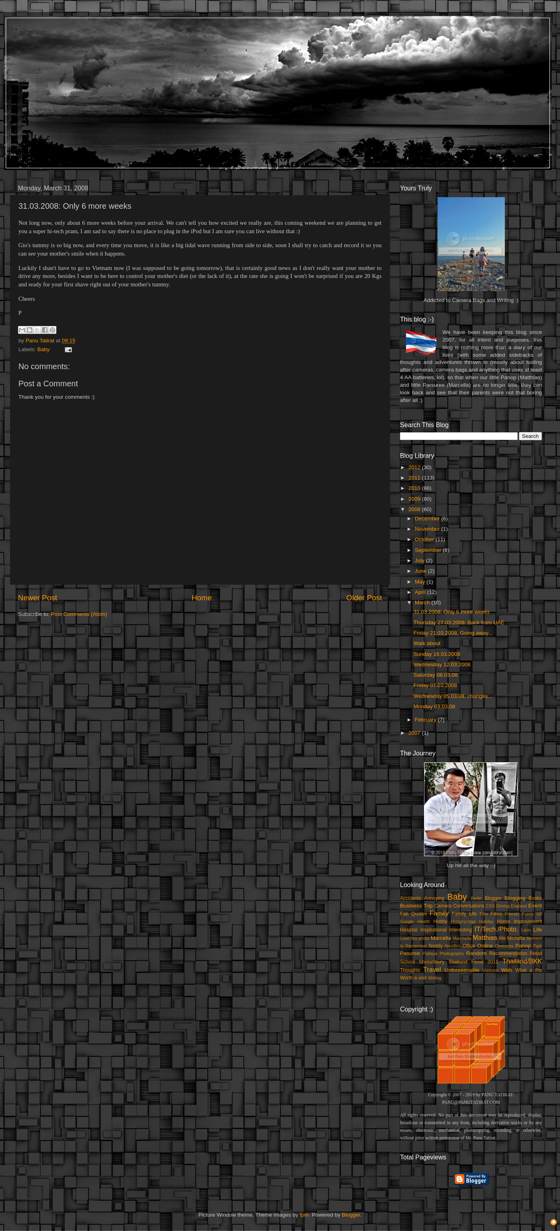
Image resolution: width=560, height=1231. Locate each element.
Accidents (410, 898)
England (519, 905)
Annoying (434, 898)
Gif (539, 913)
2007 (415, 733)
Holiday (486, 921)
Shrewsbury (431, 962)
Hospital (409, 930)
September (429, 550)
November (428, 529)
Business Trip (416, 906)
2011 (415, 478)
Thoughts (410, 970)
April (421, 592)
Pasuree (410, 953)
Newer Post (37, 598)
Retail (536, 953)
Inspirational (433, 930)
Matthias (485, 937)
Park (537, 945)
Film (484, 913)
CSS (490, 905)
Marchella (462, 938)
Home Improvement (519, 921)
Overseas (504, 945)
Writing (434, 977)
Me (502, 938)
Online (485, 946)
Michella (516, 938)
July (420, 561)
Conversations (468, 906)
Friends (512, 913)
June (421, 571)
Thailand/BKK (522, 961)
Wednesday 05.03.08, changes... (453, 696)
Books (535, 898)
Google (407, 921)
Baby (43, 349)
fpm (304, 1215)
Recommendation (508, 953)
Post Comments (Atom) (79, 614)
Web (506, 970)
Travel (432, 969)
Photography (452, 953)
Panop (523, 946)
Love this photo (415, 938)
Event (535, 906)
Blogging (515, 898)
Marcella (441, 938)
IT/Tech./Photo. (496, 929)
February (426, 720)
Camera (443, 906)
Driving (503, 905)
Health (424, 921)
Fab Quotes (413, 914)
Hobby (440, 921)
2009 (415, 499)
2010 (415, 488)
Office (468, 946)
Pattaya (430, 953)
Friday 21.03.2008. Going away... (453, 633)
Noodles (453, 945)
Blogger (493, 898)
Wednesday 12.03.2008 (442, 664)
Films (496, 914)
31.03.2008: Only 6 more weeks (452, 612)
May (420, 582)
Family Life (464, 914)
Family (439, 913)
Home (202, 598)
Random (476, 953)
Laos (525, 929)
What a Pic (528, 970)
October (425, 539)
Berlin (476, 898)
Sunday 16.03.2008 (437, 654)
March (423, 603)
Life (537, 930)
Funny (528, 913)
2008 (415, 509)
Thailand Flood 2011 (473, 962)
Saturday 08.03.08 (436, 675)
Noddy (436, 946)
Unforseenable (462, 970)
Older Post (364, 598)
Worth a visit (413, 978)
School (407, 962)
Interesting (460, 930)
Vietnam (490, 970)
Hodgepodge (463, 921)
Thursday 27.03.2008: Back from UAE (459, 622)
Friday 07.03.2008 (435, 685)
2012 (415, 467)
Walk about (427, 643)
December (428, 519)
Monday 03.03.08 (434, 706)
